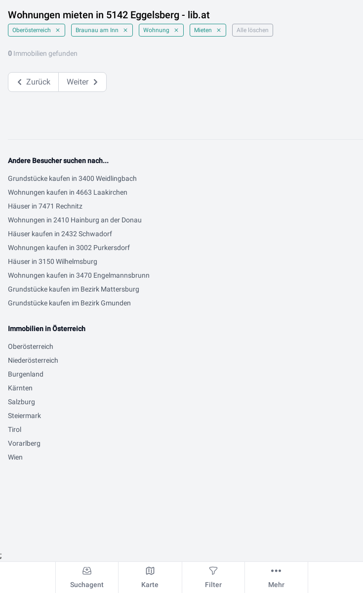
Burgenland (25, 374)
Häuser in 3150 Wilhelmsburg (52, 261)
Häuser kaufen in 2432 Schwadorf (60, 234)
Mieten (208, 30)
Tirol (14, 429)
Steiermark (24, 416)
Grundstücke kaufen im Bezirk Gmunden (69, 303)
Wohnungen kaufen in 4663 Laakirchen (67, 192)
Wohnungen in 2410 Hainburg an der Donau (75, 220)
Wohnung (161, 30)
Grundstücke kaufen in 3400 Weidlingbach (72, 178)
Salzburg (21, 402)
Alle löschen (253, 30)
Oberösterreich (36, 30)
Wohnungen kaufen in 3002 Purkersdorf (69, 248)
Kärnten (20, 388)
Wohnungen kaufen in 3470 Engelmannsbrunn (79, 275)
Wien (15, 457)
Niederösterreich (33, 360)
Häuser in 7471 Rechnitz (45, 206)
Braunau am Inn (102, 30)
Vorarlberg (24, 443)
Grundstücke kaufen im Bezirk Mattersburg (73, 289)
